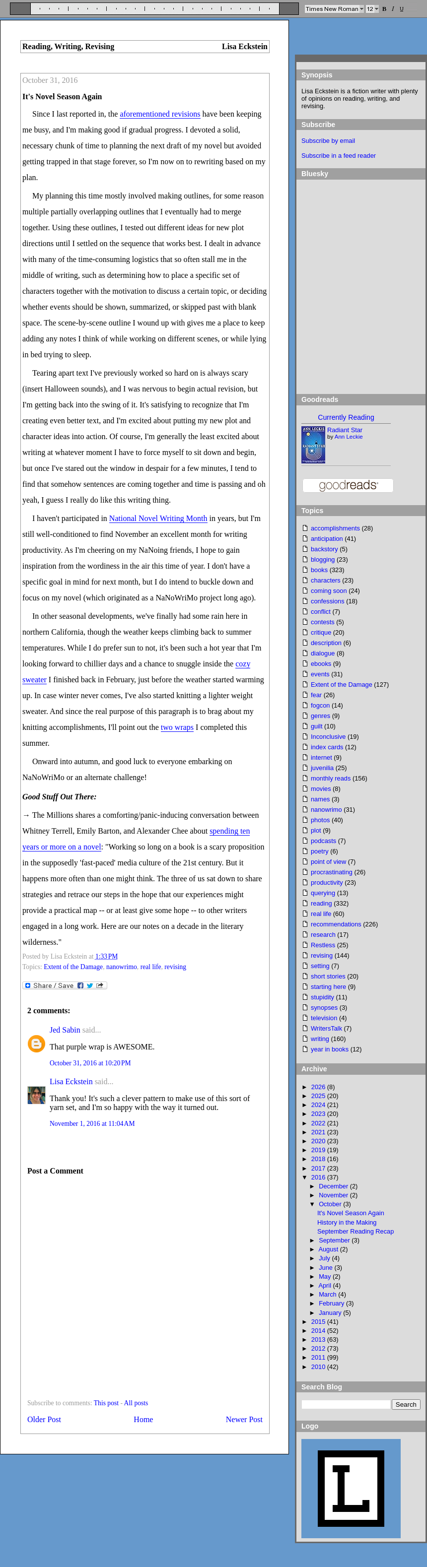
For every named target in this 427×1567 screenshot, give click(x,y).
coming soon (329, 590)
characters (326, 580)
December (334, 1186)
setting (320, 966)
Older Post (44, 1419)
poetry (320, 851)
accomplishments (335, 528)
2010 (319, 1367)
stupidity (322, 997)
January (331, 1312)
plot (316, 830)
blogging (323, 559)
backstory (324, 549)
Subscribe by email (328, 140)
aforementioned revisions (160, 114)
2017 (319, 1168)
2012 (319, 1348)
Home (143, 1419)
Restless (323, 945)
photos (320, 820)
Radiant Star (344, 430)
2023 (319, 1113)
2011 (319, 1357)
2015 (319, 1321)
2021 (319, 1132)
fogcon (320, 705)
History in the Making (346, 1222)
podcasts (323, 841)
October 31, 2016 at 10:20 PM (90, 1063)
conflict (321, 611)
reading (321, 903)
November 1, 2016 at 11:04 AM (92, 1123)
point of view (328, 861)
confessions (328, 601)
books (319, 570)
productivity (327, 882)
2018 (319, 1159)
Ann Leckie (349, 437)
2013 (319, 1339)
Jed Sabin (65, 1030)
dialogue (323, 653)
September (335, 1240)
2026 (319, 1087)
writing (320, 1039)
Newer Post (244, 1419)
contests (323, 622)
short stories (328, 976)
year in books (330, 1049)
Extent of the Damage (73, 967)
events (320, 674)
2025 (319, 1096)
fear (316, 695)
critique (321, 632)
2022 (319, 1123)
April (325, 1285)
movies (321, 788)
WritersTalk (326, 1028)
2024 (319, 1105)
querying (323, 893)
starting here (328, 986)
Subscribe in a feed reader (338, 155)
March (328, 1294)
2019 (319, 1150)
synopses (324, 1007)
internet (321, 757)
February (332, 1303)
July (325, 1258)
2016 (319, 1177)
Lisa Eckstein (71, 1081)
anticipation (327, 538)
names (320, 799)
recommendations (336, 924)
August (329, 1249)
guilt (316, 726)
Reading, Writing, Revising (68, 46)
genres (320, 715)
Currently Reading (346, 417)
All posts (136, 1403)
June (326, 1267)
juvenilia (322, 768)
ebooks (321, 663)
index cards (327, 747)
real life (151, 967)
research (323, 934)
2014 (319, 1330)
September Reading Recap (355, 1231)
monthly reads (331, 778)
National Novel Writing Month (158, 518)
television (324, 1018)
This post (106, 1403)
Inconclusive (328, 736)
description (326, 643)
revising (175, 967)
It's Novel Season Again (62, 96)
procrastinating (332, 872)
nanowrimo (121, 967)
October (331, 1204)
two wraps (177, 727)
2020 (319, 1141)
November (334, 1195)
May (326, 1276)
